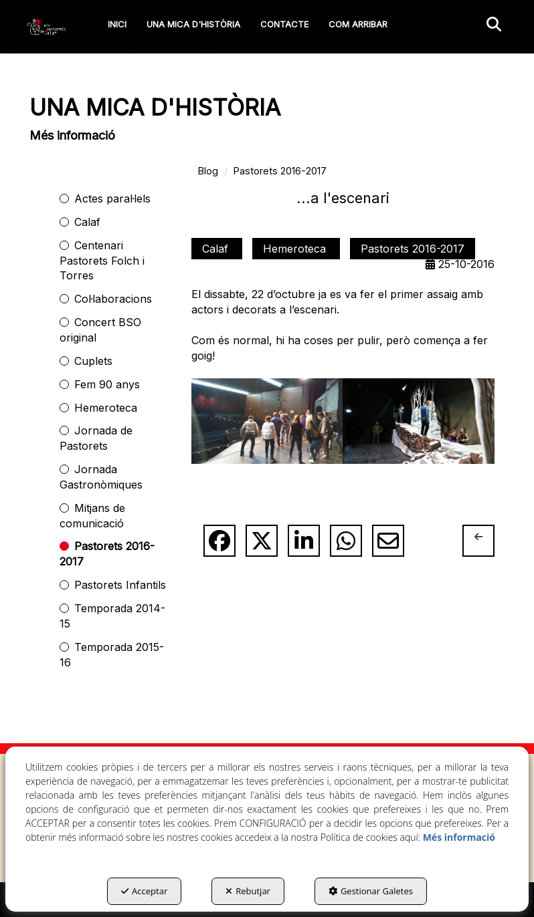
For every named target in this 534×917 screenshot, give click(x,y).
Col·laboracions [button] (113, 298)
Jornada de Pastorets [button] (96, 438)
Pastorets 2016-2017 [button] (107, 553)
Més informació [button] (459, 837)
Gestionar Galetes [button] (371, 891)
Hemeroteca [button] (105, 407)
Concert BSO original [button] (100, 329)
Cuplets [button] (93, 361)
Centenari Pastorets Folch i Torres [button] (102, 261)
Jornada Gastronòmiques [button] (101, 477)
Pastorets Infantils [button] (120, 585)
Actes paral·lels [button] (112, 198)
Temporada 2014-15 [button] (112, 616)
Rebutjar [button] (248, 891)
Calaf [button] (87, 222)
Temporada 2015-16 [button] (112, 654)
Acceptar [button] (144, 891)
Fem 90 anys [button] (107, 384)
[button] (47, 27)
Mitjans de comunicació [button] (92, 515)
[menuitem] (117, 24)
